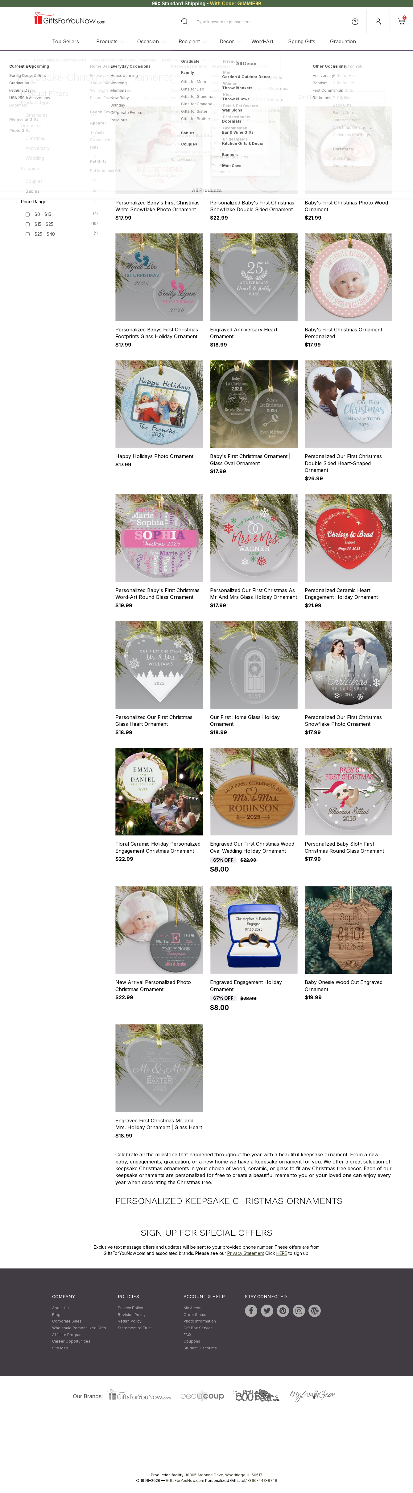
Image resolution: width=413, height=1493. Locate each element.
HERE (281, 1253)
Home (22, 60)
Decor (227, 41)
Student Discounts (200, 1348)
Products (107, 41)
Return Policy (130, 1321)
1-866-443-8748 (261, 1480)
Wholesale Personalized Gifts (79, 1328)
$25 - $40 (45, 234)
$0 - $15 (43, 214)
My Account (194, 1308)
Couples (62, 181)
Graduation (343, 41)
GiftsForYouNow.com (185, 1480)
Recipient (189, 41)
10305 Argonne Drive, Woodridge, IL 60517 (223, 1475)
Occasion (148, 41)
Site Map (60, 1348)
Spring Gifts (301, 41)
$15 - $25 (44, 224)
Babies (62, 191)
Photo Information (200, 1321)
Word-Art (262, 41)
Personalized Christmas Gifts (60, 60)
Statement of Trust (135, 1328)
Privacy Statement (245, 1253)
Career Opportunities (71, 1341)
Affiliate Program (67, 1334)
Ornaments (62, 115)
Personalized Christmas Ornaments (124, 60)
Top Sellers (65, 41)
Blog (56, 1314)
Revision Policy (132, 1314)
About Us (60, 1308)
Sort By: (307, 97)
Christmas (62, 138)
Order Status (195, 1314)
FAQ (187, 1334)
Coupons (192, 1341)
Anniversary (62, 148)
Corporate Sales (67, 1321)
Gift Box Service (198, 1328)
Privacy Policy (130, 1308)
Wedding (62, 158)
